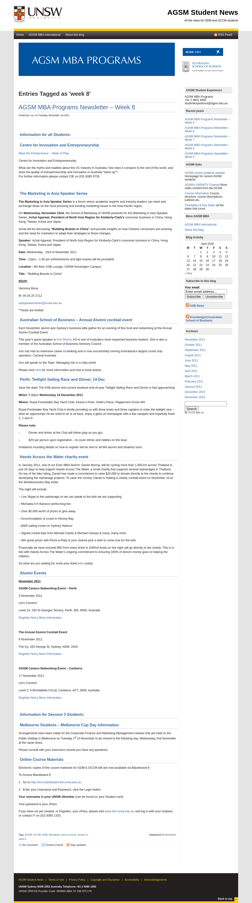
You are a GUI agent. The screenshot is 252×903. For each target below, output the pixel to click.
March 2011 (192, 376)
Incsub (191, 412)
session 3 (82, 834)
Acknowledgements (155, 879)
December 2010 (195, 392)
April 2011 (191, 371)
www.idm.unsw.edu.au (119, 811)
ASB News (197, 305)
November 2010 (195, 397)
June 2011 (191, 360)
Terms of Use (56, 879)
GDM (44, 834)
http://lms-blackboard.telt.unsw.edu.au (56, 782)
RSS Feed (225, 34)
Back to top (225, 898)
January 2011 (193, 386)
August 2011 (193, 355)
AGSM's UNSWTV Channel (202, 184)
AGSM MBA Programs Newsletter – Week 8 (77, 107)
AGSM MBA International (44, 34)
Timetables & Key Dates (200, 205)
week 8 (22, 839)
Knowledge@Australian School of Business (204, 319)
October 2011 (193, 344)
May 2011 (191, 365)
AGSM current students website (205, 173)
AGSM (28, 834)
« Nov (188, 273)
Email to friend (54, 844)
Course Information (197, 193)
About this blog (74, 34)
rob (202, 412)
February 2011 (194, 381)
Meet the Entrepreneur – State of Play (44, 153)
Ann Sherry (64, 339)
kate (32, 115)
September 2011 (195, 350)
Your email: (192, 287)
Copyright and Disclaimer (105, 879)
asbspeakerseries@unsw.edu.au (40, 303)
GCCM (37, 834)
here (38, 370)
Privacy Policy (77, 879)
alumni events (68, 834)
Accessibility (132, 879)
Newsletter (54, 834)
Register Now (28, 617)
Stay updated (78, 844)
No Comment (30, 844)
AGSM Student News (202, 12)
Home (20, 34)
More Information (50, 617)
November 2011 (195, 339)
